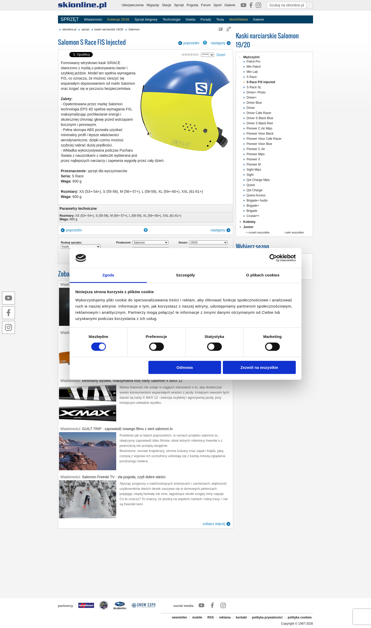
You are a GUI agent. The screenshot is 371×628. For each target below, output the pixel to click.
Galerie (229, 5)
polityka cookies (300, 617)
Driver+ (252, 97)
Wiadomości (93, 19)
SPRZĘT (70, 19)
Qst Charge (254, 190)
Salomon (133, 29)
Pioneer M (254, 164)
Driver (251, 108)
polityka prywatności (267, 617)
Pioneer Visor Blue (259, 144)
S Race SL (254, 87)
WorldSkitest (238, 19)
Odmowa (184, 367)
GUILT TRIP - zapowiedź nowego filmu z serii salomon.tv (127, 429)
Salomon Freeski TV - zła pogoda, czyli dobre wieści (123, 477)
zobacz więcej (214, 524)
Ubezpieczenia (133, 5)
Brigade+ (253, 205)
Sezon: (183, 242)
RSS (210, 617)
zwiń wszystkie (294, 232)
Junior (248, 227)
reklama (225, 617)
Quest (251, 185)
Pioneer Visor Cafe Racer (264, 139)
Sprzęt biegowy (145, 19)
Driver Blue (254, 102)
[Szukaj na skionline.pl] (309, 5)
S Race (252, 77)
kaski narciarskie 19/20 (109, 29)
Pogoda (192, 5)
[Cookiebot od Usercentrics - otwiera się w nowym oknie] (273, 258)
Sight (250, 175)
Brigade (252, 211)
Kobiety (249, 222)
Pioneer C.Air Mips (259, 128)
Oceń (221, 55)
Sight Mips (254, 169)
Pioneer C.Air (256, 149)
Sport (218, 5)
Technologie (171, 19)
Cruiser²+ (253, 216)
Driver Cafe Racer (259, 113)
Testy (220, 19)
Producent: (123, 242)
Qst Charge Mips (258, 180)
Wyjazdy (152, 5)
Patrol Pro (253, 61)
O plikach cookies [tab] (262, 275)
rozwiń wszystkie (258, 232)
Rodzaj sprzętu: (71, 242)
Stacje (166, 5)
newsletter (179, 617)
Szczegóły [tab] (185, 275)
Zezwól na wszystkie (259, 367)
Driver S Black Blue (260, 118)
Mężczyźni (251, 57)
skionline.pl (69, 29)
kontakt (241, 617)
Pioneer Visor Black (260, 133)
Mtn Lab (252, 72)
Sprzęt (179, 5)
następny (218, 43)
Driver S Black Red (260, 123)
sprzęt (85, 29)
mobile (197, 617)
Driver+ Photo (256, 92)
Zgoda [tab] (108, 275)
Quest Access (256, 195)
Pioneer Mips (256, 154)
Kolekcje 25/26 (118, 19)
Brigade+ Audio (257, 200)
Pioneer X (253, 159)
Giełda (190, 19)
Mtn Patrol (254, 66)
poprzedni (191, 43)
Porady (205, 19)
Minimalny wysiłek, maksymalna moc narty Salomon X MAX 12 (132, 381)
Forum (206, 5)
